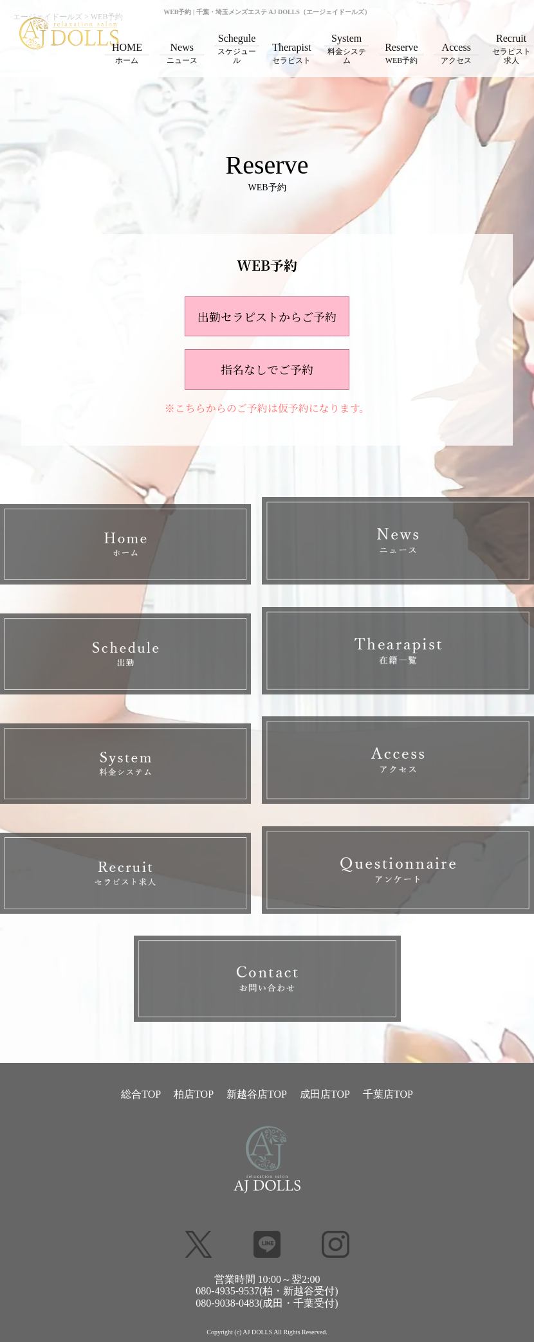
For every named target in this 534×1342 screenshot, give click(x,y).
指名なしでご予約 (267, 369)
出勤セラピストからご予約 (267, 316)
